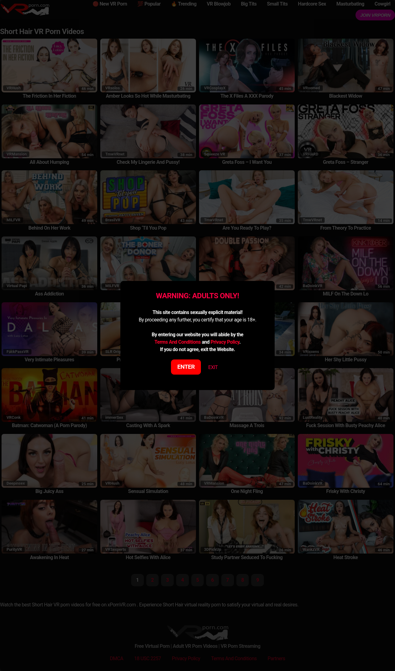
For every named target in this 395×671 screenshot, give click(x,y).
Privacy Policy (224, 342)
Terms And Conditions (177, 342)
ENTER (186, 366)
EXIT (213, 367)
